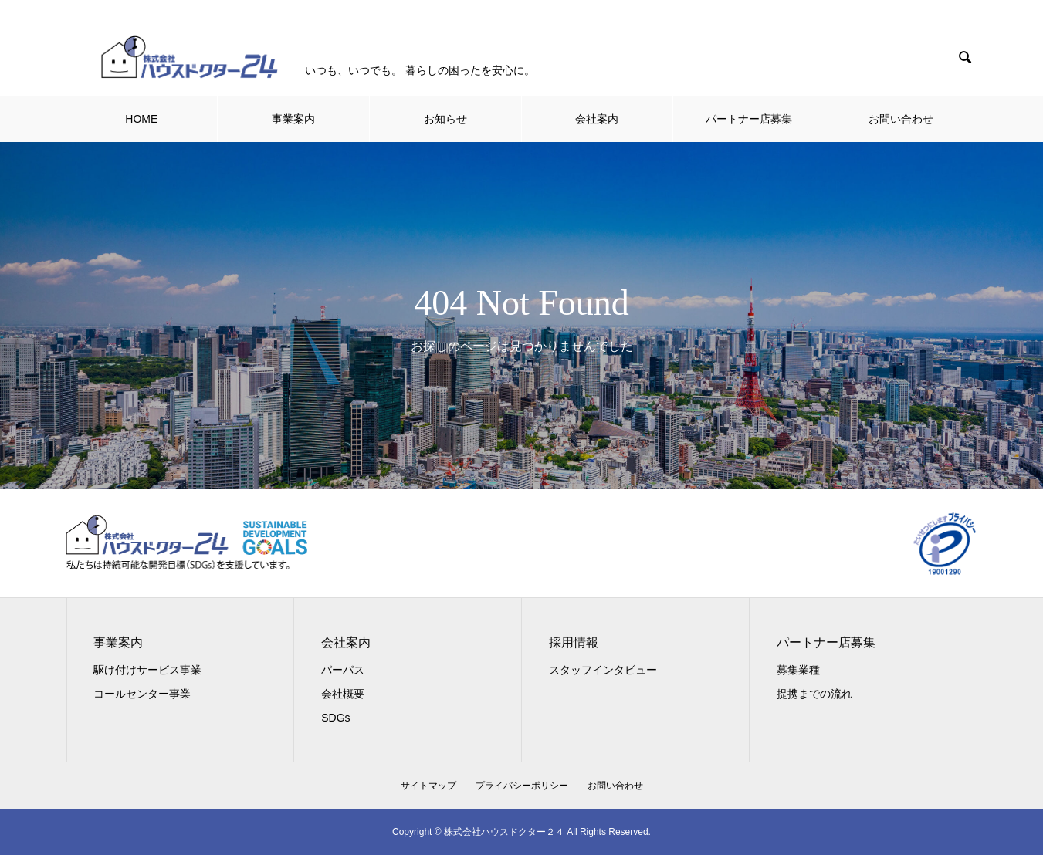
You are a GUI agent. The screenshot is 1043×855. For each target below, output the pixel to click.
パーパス (342, 670)
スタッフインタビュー (603, 670)
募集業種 (798, 670)
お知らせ (445, 119)
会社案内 (596, 119)
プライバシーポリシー (522, 785)
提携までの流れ (814, 694)
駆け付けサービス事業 (147, 670)
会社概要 (342, 694)
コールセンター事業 (142, 694)
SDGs (335, 717)
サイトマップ (428, 785)
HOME (141, 119)
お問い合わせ (901, 119)
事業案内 (293, 119)
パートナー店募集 (749, 119)
